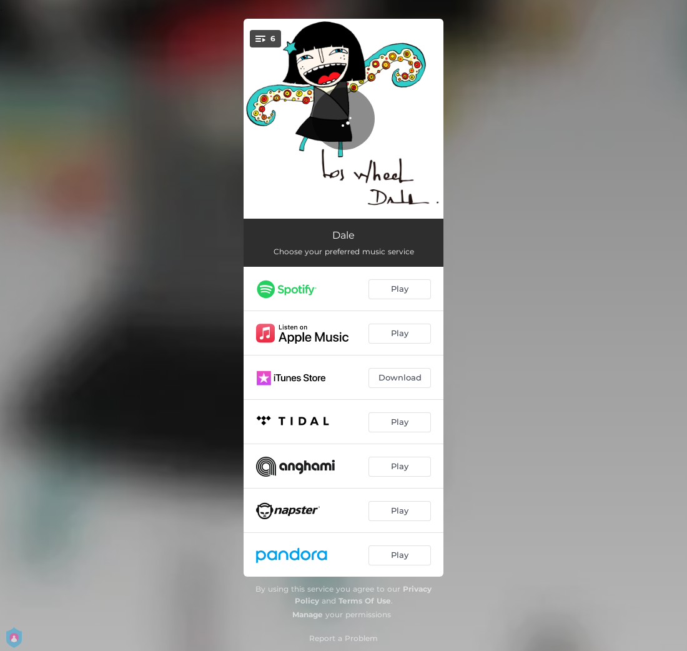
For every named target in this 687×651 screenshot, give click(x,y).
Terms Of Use (365, 600)
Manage (307, 614)
